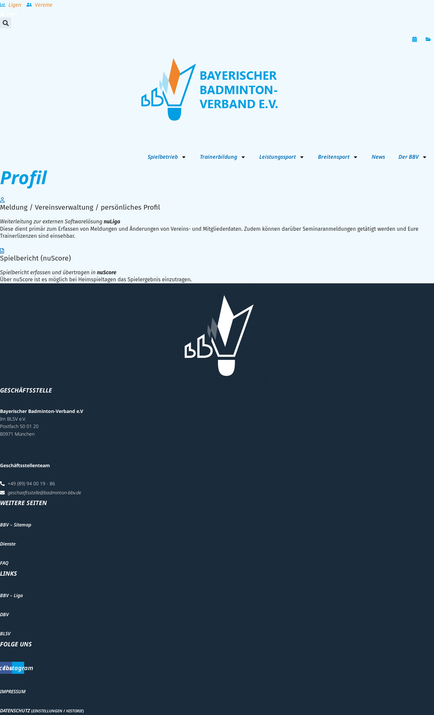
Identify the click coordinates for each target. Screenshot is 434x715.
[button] (5, 22)
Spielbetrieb (167, 157)
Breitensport (338, 157)
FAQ (4, 563)
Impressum (12, 691)
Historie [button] (74, 710)
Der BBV (412, 157)
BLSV (5, 633)
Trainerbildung (223, 157)
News (378, 156)
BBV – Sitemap (15, 524)
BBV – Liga (11, 595)
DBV (4, 614)
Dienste (7, 544)
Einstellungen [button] (47, 710)
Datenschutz (15, 710)
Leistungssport (282, 157)
